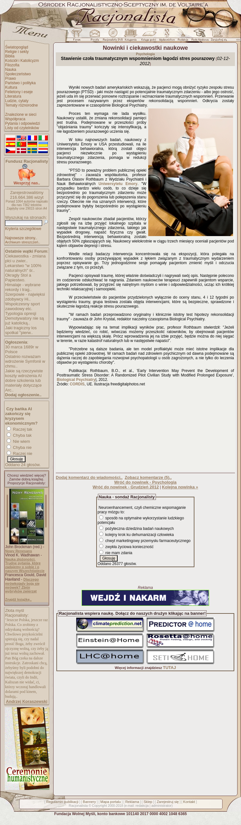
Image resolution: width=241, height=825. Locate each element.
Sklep (147, 802)
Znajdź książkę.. (18, 599)
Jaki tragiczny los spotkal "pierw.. (21, 330)
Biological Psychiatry (76, 379)
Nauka (10, 69)
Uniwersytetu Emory (118, 184)
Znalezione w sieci (20, 114)
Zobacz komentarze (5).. (148, 477)
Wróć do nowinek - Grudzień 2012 (125, 487)
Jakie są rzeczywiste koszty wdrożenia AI (24, 373)
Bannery (89, 802)
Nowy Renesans (18, 551)
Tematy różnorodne (21, 105)
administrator (161, 805)
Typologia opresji (20, 313)
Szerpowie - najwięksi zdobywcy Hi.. (25, 296)
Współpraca (15, 119)
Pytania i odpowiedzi (22, 123)
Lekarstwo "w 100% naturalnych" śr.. (23, 268)
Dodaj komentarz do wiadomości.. (89, 477)
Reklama (132, 802)
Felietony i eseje (19, 92)
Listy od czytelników (22, 128)
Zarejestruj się (168, 802)
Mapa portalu (110, 802)
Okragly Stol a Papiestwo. (18, 277)
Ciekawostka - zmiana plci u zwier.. (25, 258)
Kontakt (189, 802)
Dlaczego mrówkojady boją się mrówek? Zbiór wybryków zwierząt (22, 585)
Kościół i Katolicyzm (22, 60)
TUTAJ (169, 667)
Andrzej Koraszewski (26, 701)
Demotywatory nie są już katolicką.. (24, 320)
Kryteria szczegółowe (23, 229)
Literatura (13, 96)
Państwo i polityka (20, 83)
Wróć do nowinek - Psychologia (145, 482)
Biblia (9, 56)
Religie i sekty (17, 51)
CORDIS (77, 384)
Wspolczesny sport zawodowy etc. (22, 306)
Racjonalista (78, 805)
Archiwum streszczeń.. (22, 242)
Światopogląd (16, 47)
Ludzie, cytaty (16, 101)
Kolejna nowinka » (180, 487)
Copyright (99, 805)
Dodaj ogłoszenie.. (23, 394)
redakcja (142, 805)
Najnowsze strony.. (21, 238)
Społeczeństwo (18, 74)
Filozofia (12, 65)
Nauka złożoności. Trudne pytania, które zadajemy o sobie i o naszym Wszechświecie (25, 565)
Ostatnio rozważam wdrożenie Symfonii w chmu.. (25, 361)
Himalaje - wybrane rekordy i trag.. (22, 287)
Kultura (11, 87)
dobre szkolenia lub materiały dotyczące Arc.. (23, 385)
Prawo (10, 78)
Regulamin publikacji (62, 802)
